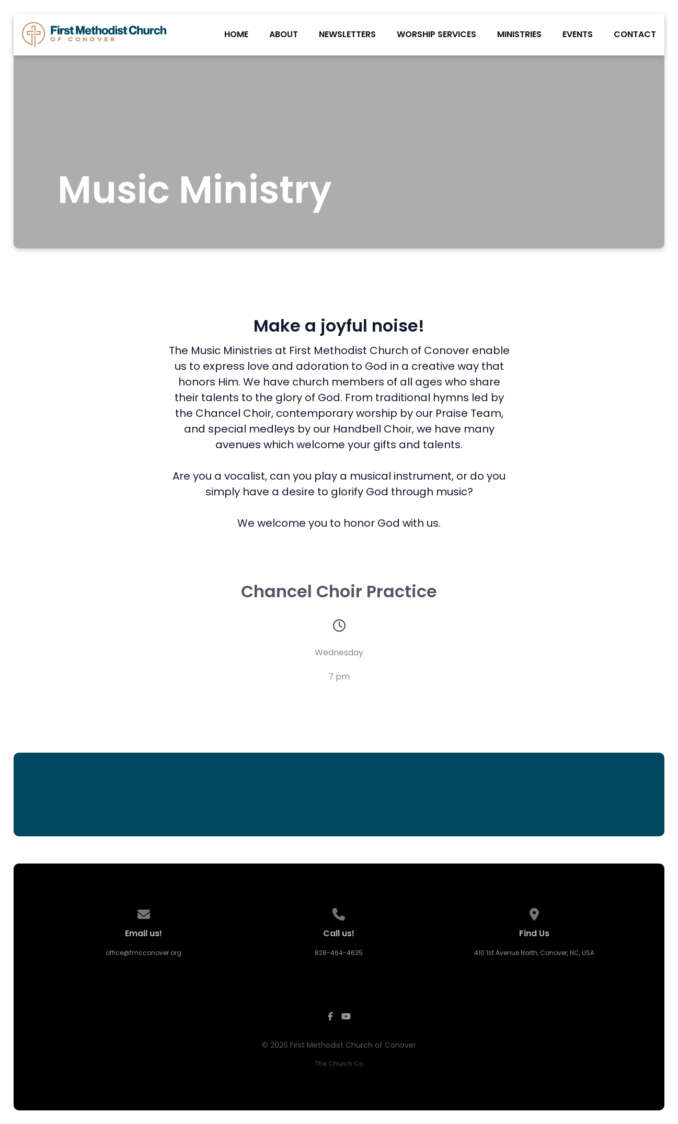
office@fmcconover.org (143, 952)
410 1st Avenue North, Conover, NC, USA (534, 952)
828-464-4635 (339, 952)
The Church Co (339, 1063)
